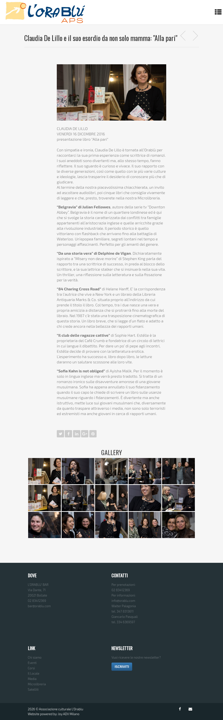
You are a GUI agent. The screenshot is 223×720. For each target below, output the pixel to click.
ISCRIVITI (122, 666)
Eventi (32, 663)
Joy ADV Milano (68, 714)
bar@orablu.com (39, 606)
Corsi (31, 668)
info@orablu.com (123, 601)
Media (32, 679)
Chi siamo (34, 657)
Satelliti (33, 689)
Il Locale (34, 673)
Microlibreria (37, 684)
